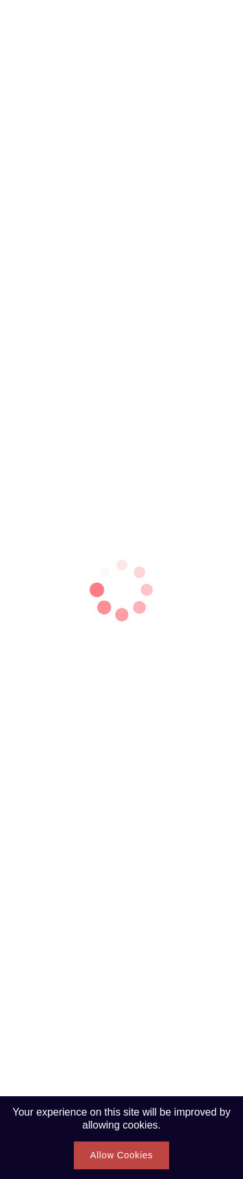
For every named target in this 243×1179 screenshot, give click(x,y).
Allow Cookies (121, 1155)
